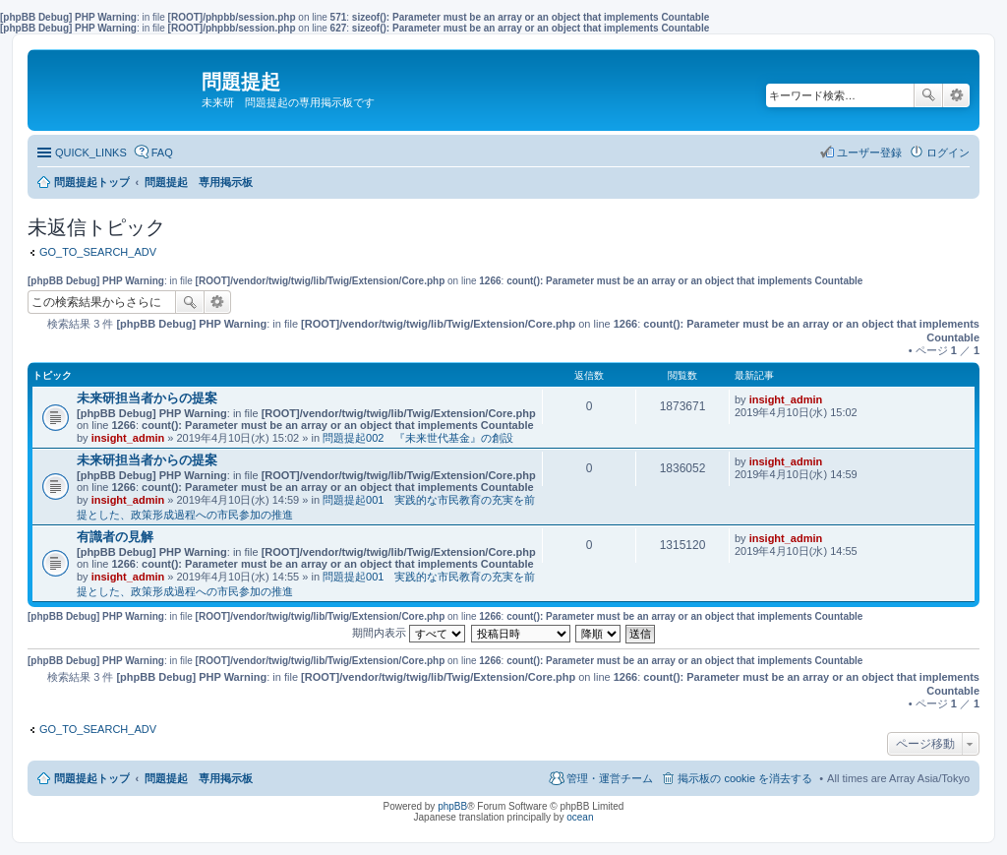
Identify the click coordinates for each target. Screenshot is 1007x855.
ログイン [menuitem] (948, 152)
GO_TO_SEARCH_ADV (97, 252)
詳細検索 (956, 95)
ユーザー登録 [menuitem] (869, 152)
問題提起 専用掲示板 (199, 778)
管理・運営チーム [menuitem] (609, 778)
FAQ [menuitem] (162, 152)
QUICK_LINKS (91, 152)
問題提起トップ (92, 778)
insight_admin (128, 438)
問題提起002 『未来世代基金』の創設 (418, 438)
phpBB (452, 806)
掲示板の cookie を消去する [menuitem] (745, 778)
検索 (928, 95)
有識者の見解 (115, 536)
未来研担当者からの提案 (147, 398)
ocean (579, 817)
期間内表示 (408, 633)
